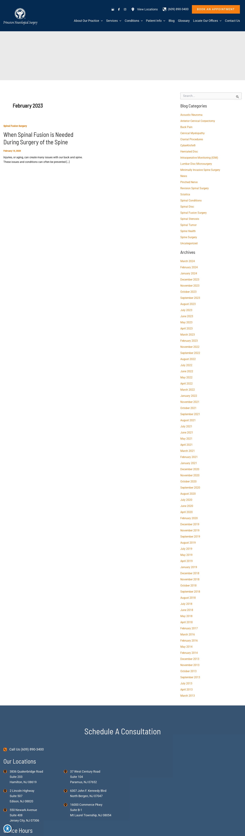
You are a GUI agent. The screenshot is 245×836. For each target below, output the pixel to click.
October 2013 (188, 671)
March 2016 (187, 634)
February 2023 (189, 340)
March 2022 (187, 389)
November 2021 (189, 402)
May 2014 (186, 646)
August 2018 (188, 597)
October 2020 (188, 481)
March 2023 (187, 334)
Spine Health (188, 231)
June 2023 (186, 316)
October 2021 (188, 408)
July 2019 (186, 548)
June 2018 (186, 610)
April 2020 (186, 512)
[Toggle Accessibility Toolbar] (7, 828)
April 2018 (186, 622)
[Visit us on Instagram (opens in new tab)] (125, 9)
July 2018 (186, 603)
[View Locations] (144, 9)
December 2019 (189, 524)
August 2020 (188, 493)
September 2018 (190, 591)
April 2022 (186, 383)
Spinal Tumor (188, 225)
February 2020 (189, 518)
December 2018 (189, 573)
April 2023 (186, 328)
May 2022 (186, 377)
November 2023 (189, 285)
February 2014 (189, 652)
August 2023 (188, 304)
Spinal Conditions (191, 200)
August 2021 (188, 420)
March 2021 (187, 451)
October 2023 (188, 291)
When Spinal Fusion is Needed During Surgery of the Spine (38, 138)
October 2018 (188, 585)
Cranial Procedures (191, 139)
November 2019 (189, 530)
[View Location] (6, 771)
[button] (216, 9)
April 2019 (186, 561)
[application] (101, 21)
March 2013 (187, 695)
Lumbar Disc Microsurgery (196, 163)
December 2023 (189, 279)
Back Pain (186, 127)
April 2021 (186, 444)
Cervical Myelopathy (192, 133)
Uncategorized (189, 243)
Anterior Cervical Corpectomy (197, 121)
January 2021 (188, 463)
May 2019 (186, 555)
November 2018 (189, 579)
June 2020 (186, 506)
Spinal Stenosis (189, 218)
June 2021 (186, 432)
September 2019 (190, 536)
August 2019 (188, 542)
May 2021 (186, 438)
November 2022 (189, 346)
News (183, 176)
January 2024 (188, 273)
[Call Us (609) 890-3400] (23, 749)
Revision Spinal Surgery (194, 188)
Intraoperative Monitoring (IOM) (199, 157)
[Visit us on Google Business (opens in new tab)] (113, 9)
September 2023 (190, 298)
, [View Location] (22, 796)
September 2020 (190, 487)
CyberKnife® (188, 145)
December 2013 (189, 659)
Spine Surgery (188, 237)
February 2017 (189, 628)
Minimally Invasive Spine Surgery (200, 170)
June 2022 (186, 371)
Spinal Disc (187, 206)
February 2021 (189, 457)
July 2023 (186, 310)
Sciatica (185, 194)
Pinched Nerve (189, 182)
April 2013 (186, 689)
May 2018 (186, 616)
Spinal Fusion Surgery (15, 126)
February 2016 (189, 640)
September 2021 (190, 414)
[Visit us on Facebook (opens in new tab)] (119, 9)
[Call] (176, 9)
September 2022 (190, 353)
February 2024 (189, 267)
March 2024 (187, 261)
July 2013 (186, 683)
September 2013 (190, 677)
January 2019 (188, 567)
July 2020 (186, 499)
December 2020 (189, 469)
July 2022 (186, 365)
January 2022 (188, 395)
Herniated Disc (189, 151)
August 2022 (188, 359)
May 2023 (186, 322)
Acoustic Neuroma (191, 114)
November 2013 (189, 665)
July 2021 (186, 426)
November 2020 (189, 475)
